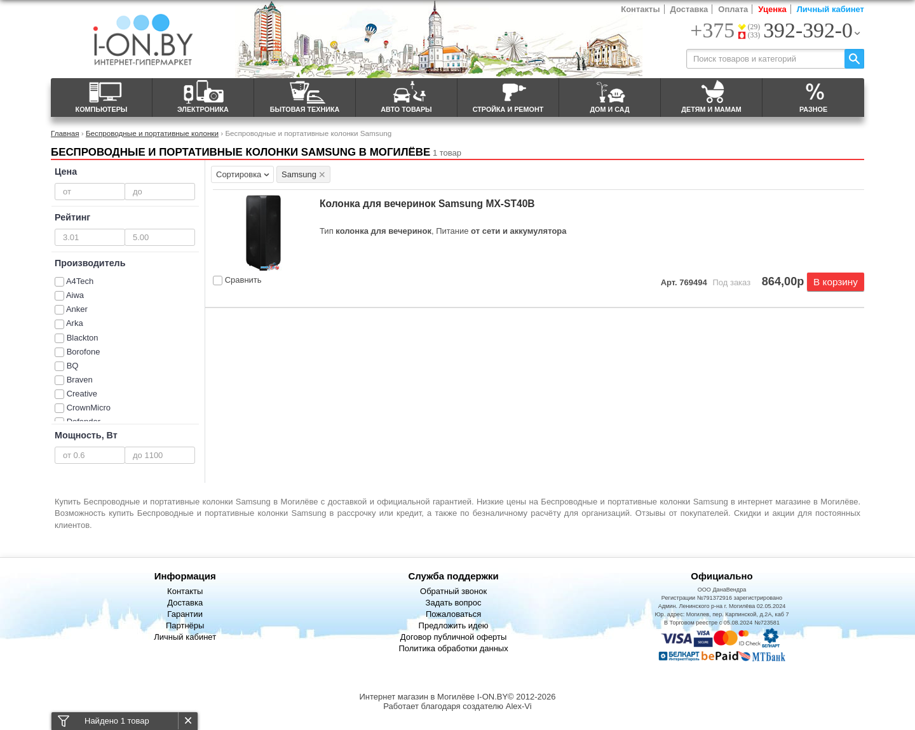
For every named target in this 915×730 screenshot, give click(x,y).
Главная (65, 133)
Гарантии (185, 614)
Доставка (689, 9)
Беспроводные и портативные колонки (152, 133)
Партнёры (185, 625)
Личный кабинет (830, 9)
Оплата (733, 9)
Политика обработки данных (453, 648)
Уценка (772, 9)
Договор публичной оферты (453, 637)
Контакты (640, 9)
